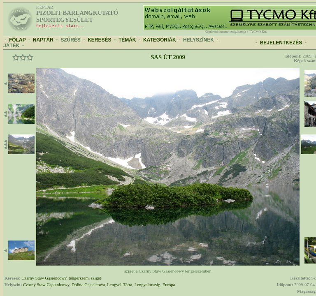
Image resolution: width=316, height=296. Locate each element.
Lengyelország (147, 284)
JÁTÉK (11, 46)
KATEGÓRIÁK (159, 40)
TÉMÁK (127, 40)
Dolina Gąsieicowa (88, 284)
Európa (169, 284)
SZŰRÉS (70, 40)
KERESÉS (99, 40)
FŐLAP (17, 40)
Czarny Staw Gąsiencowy (43, 278)
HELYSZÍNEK (198, 40)
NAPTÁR (43, 40)
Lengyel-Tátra (119, 284)
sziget (96, 278)
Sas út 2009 (168, 57)
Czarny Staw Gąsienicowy (46, 284)
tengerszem (79, 278)
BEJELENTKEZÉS (281, 43)
